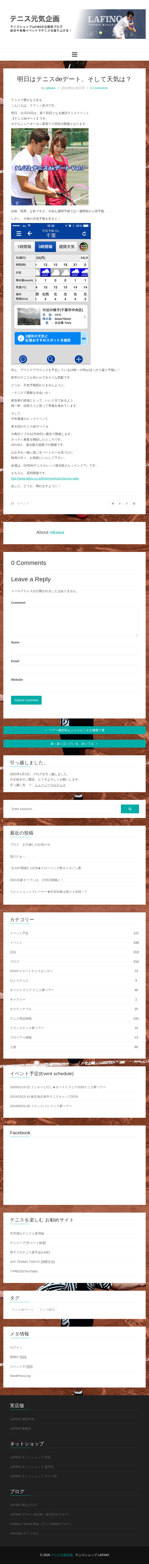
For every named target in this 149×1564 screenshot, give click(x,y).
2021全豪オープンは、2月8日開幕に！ (37, 880)
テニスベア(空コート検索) (28, 1243)
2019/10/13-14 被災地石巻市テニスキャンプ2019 (44, 1096)
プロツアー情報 (21, 1037)
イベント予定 (19, 933)
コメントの (21, 1366)
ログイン (16, 1347)
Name (15, 642)
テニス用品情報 (21, 1018)
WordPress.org (20, 1376)
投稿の (18, 1357)
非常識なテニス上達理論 (27, 1233)
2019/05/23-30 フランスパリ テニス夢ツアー (41, 1106)
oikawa (50, 88)
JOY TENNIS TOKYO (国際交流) (32, 1262)
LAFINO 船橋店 (20, 1428)
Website (17, 679)
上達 (13, 1047)
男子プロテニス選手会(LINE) (30, 1252)
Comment (18, 602)
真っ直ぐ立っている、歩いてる (74, 743)
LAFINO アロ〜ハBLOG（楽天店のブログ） (40, 1514)
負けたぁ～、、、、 (24, 856)
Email (15, 661)
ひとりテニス (19, 980)
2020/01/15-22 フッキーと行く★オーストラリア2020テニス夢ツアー (58, 1087)
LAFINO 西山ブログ (23, 1505)
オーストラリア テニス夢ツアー (32, 990)
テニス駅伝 (47, 1309)
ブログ (14, 961)
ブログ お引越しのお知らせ (30, 844)
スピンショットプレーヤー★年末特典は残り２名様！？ (48, 891)
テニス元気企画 (62, 1555)
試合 (13, 952)
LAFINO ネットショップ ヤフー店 (33, 1476)
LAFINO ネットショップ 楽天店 (32, 1466)
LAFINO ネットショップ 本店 (30, 1457)
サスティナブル (21, 1009)
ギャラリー (17, 999)
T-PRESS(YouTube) (23, 1271)
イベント (23, 503)
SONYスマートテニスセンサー (31, 971)
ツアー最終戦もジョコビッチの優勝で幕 (74, 730)
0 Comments (99, 88)
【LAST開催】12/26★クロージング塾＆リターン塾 (45, 868)
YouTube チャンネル (24, 1533)
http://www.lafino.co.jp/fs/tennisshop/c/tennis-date (45, 478)
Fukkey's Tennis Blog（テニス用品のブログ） (41, 1524)
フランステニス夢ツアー (27, 1028)
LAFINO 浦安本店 (22, 1419)
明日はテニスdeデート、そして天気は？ (74, 79)
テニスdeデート (23, 1309)
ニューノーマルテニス (50, 785)
